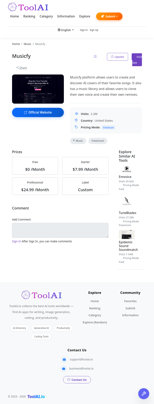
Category (46, 16)
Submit (108, 16)
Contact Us (77, 380)
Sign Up (94, 30)
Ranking (29, 16)
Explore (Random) (95, 322)
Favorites (130, 301)
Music (78, 140)
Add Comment (21, 219)
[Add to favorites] (95, 56)
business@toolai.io (81, 368)
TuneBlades (127, 213)
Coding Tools (41, 336)
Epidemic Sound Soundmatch (128, 246)
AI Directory (19, 328)
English (65, 30)
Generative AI (41, 328)
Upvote (117, 57)
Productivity (63, 328)
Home (14, 16)
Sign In (84, 30)
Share (21, 68)
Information (66, 16)
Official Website (38, 112)
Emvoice (125, 177)
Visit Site (137, 60)
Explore (84, 16)
